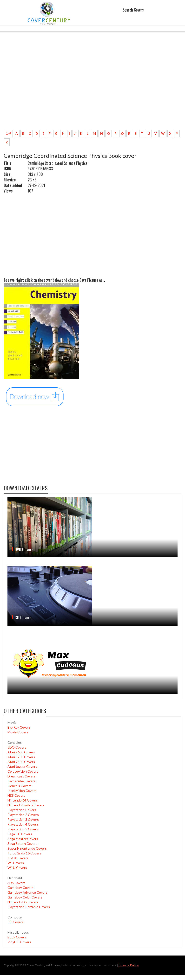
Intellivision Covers (21, 791)
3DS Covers (16, 883)
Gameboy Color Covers (24, 897)
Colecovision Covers (22, 771)
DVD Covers (24, 549)
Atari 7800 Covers (21, 762)
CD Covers (23, 617)
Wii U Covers (17, 868)
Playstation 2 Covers (23, 815)
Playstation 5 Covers (23, 829)
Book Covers (17, 937)
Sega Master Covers (22, 839)
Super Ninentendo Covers (27, 848)
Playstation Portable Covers (28, 907)
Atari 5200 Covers (21, 757)
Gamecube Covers (21, 781)
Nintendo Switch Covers (25, 805)
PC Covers (15, 922)
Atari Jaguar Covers (22, 766)
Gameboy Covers (20, 887)
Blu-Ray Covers (19, 727)
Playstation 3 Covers (23, 819)
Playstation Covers (21, 810)
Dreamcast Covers (21, 776)
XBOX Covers (17, 858)
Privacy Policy (128, 965)
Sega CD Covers (19, 834)
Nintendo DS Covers (22, 902)
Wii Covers (15, 863)
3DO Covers (16, 747)
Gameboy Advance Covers (27, 892)
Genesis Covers (19, 786)
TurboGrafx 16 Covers (24, 853)
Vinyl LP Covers (19, 942)
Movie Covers (17, 732)
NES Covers (16, 795)
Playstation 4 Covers (23, 824)
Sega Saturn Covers (22, 843)
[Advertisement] (92, 90)
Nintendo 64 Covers (22, 800)
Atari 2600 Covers (21, 752)
